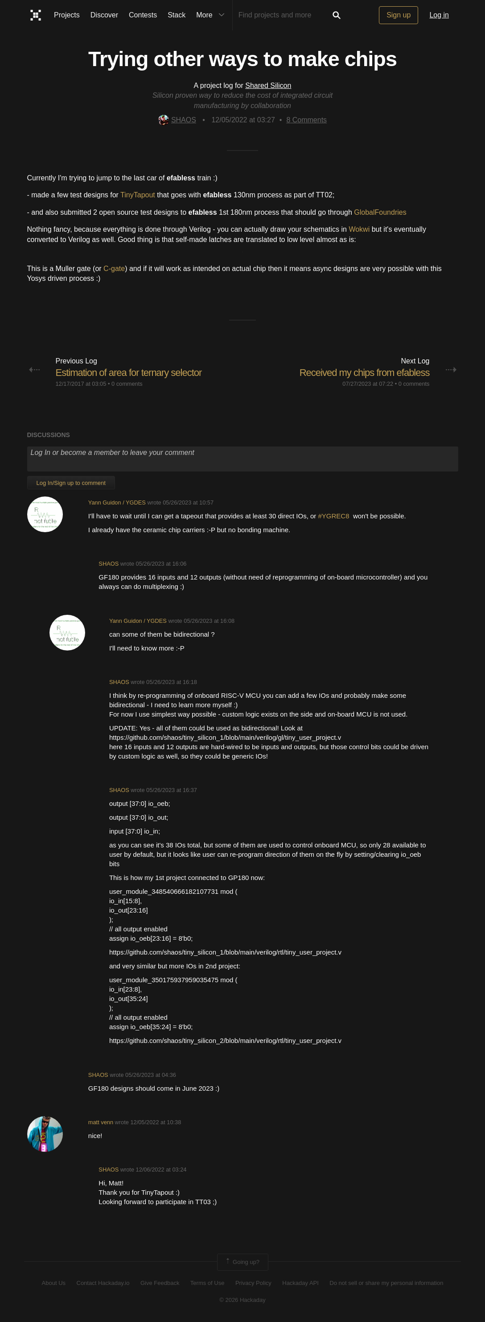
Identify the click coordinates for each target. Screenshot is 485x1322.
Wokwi (359, 229)
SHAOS (177, 120)
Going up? (242, 1262)
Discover (104, 15)
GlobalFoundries (380, 212)
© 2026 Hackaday (242, 1300)
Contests (143, 15)
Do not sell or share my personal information (386, 1283)
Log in (439, 15)
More (212, 15)
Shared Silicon (268, 85)
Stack (176, 15)
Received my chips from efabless (365, 372)
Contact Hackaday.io (103, 1283)
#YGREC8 (335, 516)
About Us (54, 1283)
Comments (306, 120)
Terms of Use (207, 1283)
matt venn (100, 1122)
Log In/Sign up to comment (71, 483)
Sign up (398, 15)
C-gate (114, 268)
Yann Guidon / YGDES (117, 502)
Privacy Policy (253, 1283)
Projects (67, 15)
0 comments (127, 383)
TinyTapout (137, 195)
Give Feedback (159, 1283)
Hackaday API (300, 1283)
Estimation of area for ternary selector (129, 372)
